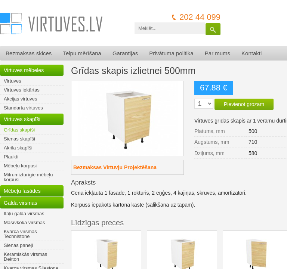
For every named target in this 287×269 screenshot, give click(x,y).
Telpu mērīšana (82, 53)
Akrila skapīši (18, 148)
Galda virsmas (20, 203)
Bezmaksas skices (29, 53)
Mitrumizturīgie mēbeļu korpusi (28, 177)
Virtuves (12, 81)
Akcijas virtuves (20, 99)
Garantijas (125, 53)
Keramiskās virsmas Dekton (25, 256)
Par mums (217, 53)
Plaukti (11, 157)
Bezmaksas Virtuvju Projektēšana (115, 167)
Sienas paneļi (18, 245)
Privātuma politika (171, 53)
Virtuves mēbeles (24, 70)
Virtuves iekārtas (22, 90)
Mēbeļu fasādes (22, 191)
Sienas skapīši (19, 139)
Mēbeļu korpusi (20, 165)
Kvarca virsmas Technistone (20, 234)
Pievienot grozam (244, 104)
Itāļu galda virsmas (24, 213)
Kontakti (251, 53)
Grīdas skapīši (19, 130)
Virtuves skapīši (22, 119)
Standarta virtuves (23, 108)
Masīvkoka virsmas (24, 222)
